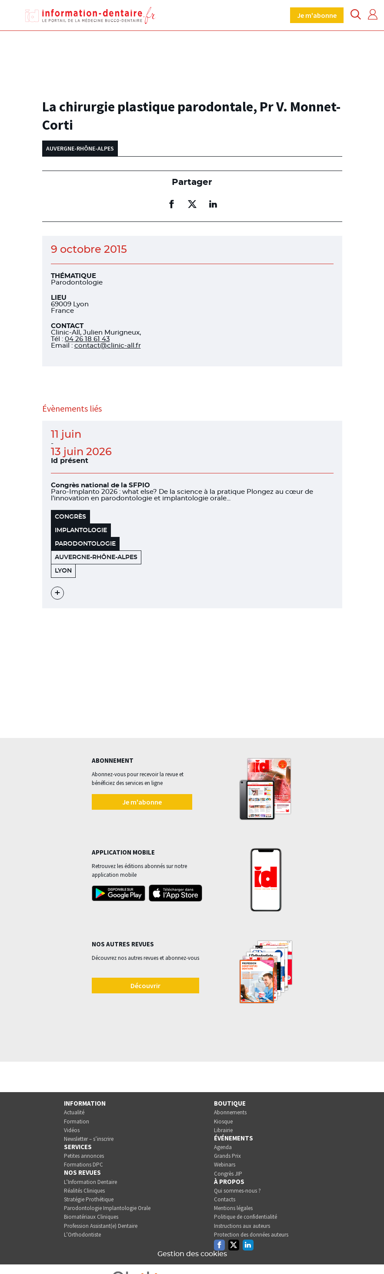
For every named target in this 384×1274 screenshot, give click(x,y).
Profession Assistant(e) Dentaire (100, 1226)
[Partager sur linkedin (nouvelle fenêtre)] (213, 204)
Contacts (224, 1199)
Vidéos (72, 1130)
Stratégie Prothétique (89, 1199)
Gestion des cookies (192, 1254)
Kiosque (223, 1121)
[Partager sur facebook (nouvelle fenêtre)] (171, 204)
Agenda (223, 1147)
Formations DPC (83, 1164)
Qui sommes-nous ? (237, 1190)
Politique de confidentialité (245, 1216)
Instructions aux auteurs (242, 1226)
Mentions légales (233, 1208)
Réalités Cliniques (84, 1190)
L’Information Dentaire (90, 1182)
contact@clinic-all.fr (107, 345)
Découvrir (145, 985)
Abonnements (230, 1112)
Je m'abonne (317, 15)
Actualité (74, 1112)
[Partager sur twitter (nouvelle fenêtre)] (192, 204)
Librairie (223, 1130)
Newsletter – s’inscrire (89, 1139)
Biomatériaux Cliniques (91, 1216)
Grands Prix (227, 1156)
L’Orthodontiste (82, 1234)
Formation (76, 1121)
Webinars (224, 1164)
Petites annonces (84, 1156)
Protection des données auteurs (251, 1234)
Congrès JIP (228, 1173)
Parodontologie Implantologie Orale (107, 1208)
